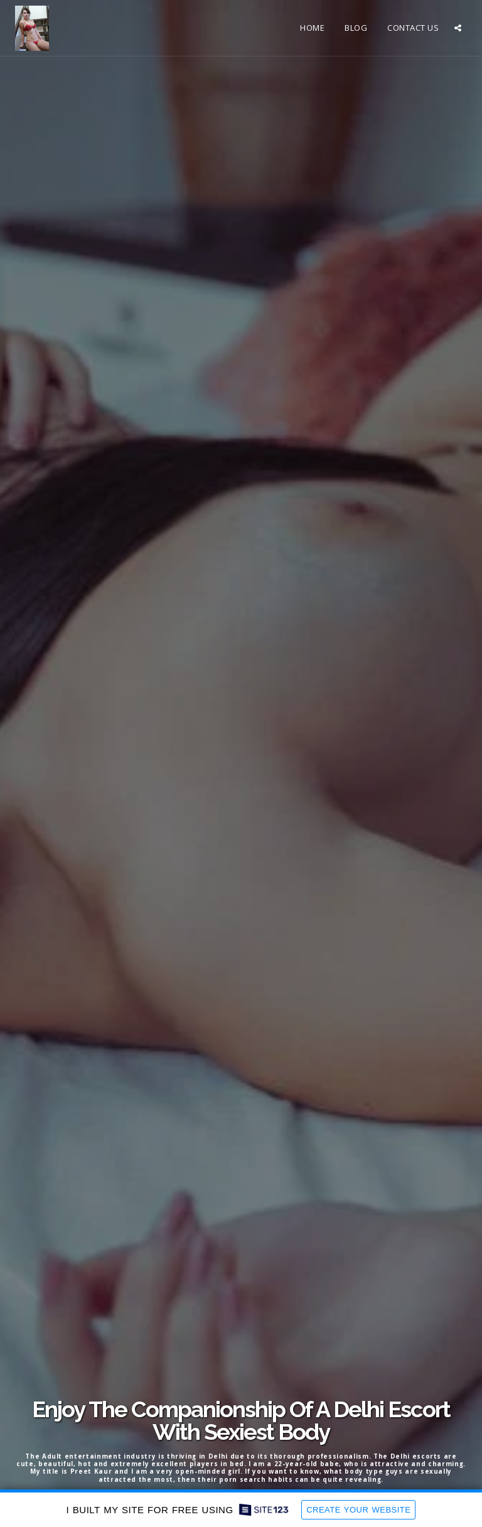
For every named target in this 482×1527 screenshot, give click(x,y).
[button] (457, 28)
